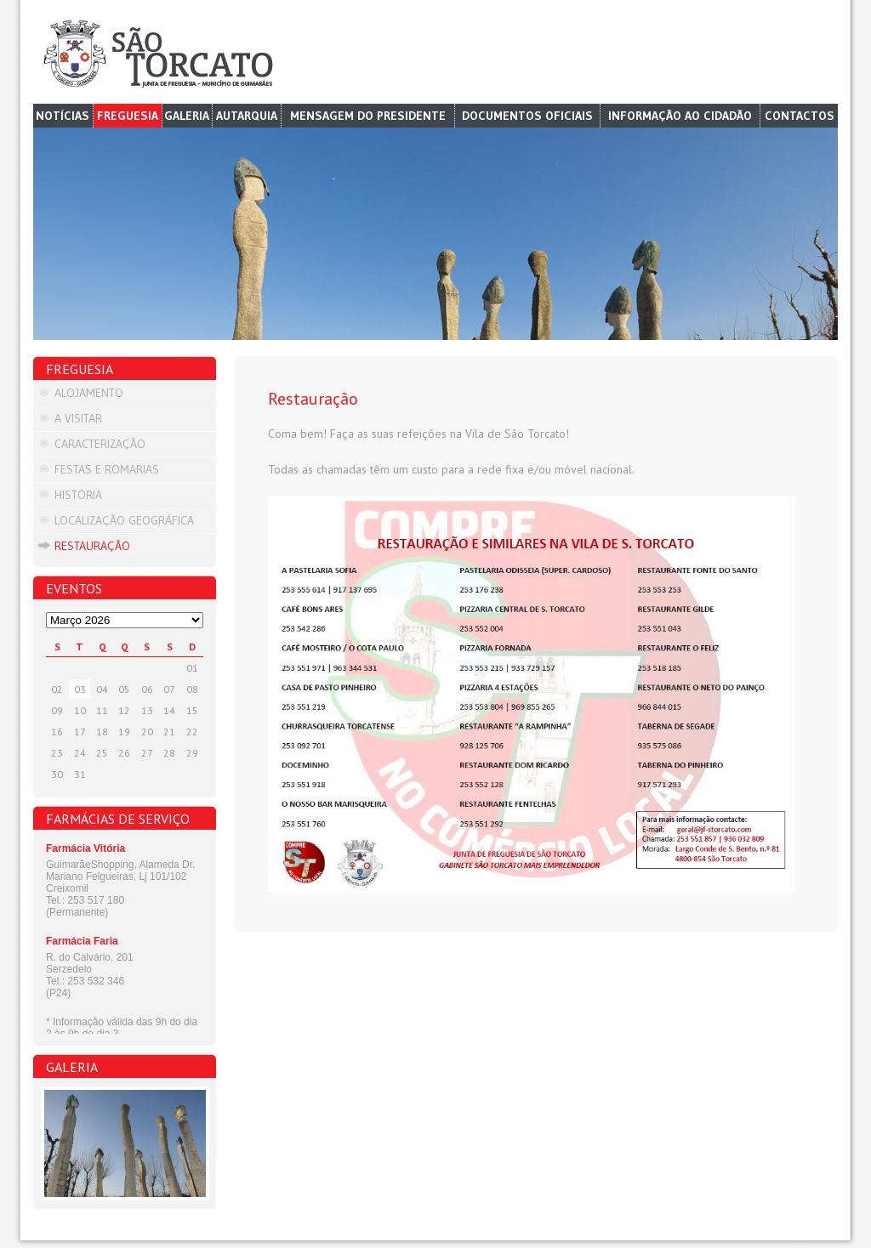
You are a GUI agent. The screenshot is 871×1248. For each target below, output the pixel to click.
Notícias (62, 115)
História (78, 494)
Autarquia (246, 115)
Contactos (799, 115)
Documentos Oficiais (527, 115)
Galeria (186, 115)
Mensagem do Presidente (368, 115)
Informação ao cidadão (680, 115)
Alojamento (88, 392)
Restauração (92, 545)
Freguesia (127, 115)
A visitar (78, 418)
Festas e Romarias (106, 469)
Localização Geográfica (124, 520)
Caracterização (99, 443)
